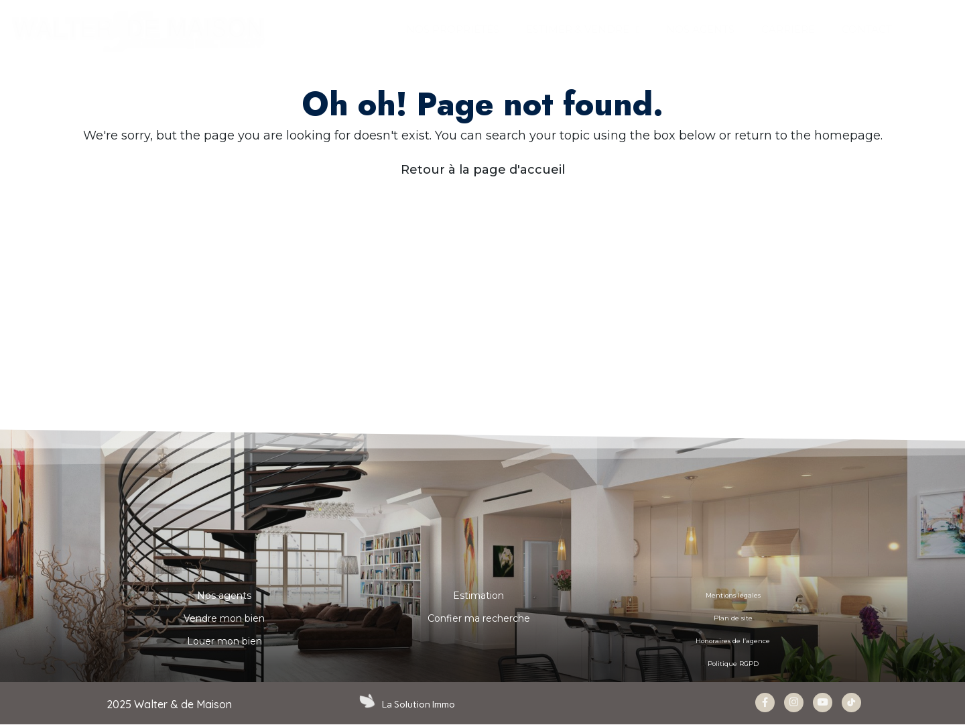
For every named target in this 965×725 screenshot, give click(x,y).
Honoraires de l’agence (733, 641)
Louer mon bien (224, 641)
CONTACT (867, 29)
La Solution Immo (420, 704)
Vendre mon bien (224, 618)
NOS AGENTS (700, 29)
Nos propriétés (452, 29)
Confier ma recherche (479, 618)
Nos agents (224, 596)
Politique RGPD (733, 664)
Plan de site (733, 618)
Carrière (788, 29)
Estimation (478, 596)
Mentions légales (733, 596)
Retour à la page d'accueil (483, 169)
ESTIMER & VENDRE (582, 30)
